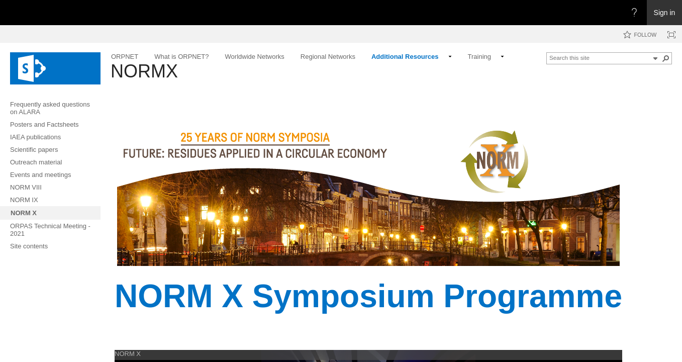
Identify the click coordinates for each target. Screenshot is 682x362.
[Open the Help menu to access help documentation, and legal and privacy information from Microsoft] (634, 12)
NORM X (128, 353)
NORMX (144, 71)
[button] (655, 58)
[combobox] (599, 57)
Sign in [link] (664, 13)
